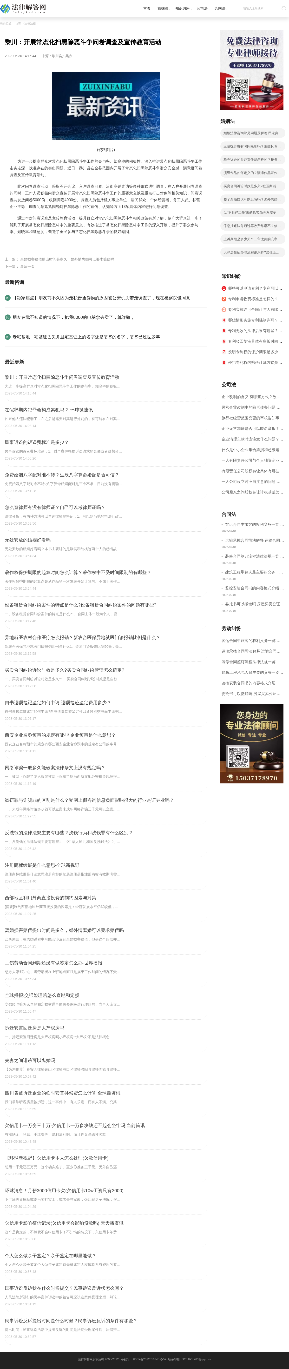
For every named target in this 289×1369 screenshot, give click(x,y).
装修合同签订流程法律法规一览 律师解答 (254, 557)
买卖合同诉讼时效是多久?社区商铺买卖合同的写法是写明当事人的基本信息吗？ (252, 187)
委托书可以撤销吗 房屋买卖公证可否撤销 (254, 605)
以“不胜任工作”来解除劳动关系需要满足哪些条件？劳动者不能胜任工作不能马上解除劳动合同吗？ (252, 214)
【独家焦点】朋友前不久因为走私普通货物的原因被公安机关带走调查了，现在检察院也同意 (101, 297)
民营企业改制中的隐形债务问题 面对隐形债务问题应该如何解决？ (251, 409)
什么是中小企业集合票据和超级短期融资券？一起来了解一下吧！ (252, 451)
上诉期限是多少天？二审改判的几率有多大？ (252, 240)
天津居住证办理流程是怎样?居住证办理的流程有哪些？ (251, 253)
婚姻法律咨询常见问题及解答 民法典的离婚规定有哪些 (252, 134)
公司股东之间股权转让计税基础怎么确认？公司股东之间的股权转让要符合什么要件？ (252, 494)
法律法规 (30, 23)
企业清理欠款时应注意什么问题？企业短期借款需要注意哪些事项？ (252, 441)
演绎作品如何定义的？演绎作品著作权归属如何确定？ (252, 174)
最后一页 (27, 266)
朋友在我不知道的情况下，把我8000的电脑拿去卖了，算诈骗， (74, 317)
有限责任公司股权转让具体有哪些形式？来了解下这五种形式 (252, 472)
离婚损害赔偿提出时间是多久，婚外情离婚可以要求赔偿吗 (67, 259)
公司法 (202, 8)
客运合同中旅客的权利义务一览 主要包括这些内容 (254, 525)
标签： (15, 243)
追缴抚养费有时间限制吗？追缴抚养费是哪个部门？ (252, 147)
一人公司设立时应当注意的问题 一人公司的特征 (251, 483)
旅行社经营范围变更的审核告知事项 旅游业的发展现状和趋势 (252, 419)
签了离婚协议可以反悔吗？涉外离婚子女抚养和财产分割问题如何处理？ (252, 200)
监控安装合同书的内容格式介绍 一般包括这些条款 (254, 589)
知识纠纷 (182, 8)
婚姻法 (163, 8)
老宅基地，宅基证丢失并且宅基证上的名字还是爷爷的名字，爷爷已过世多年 (86, 336)
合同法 (220, 8)
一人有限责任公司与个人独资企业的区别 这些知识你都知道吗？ (252, 462)
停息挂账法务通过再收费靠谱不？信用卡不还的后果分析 (252, 227)
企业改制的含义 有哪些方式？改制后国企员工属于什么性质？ (251, 398)
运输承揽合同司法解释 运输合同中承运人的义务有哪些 (254, 541)
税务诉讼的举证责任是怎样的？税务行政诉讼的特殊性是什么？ (252, 161)
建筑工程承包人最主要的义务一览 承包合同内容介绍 (254, 573)
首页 (147, 8)
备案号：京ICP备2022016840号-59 (143, 1359)
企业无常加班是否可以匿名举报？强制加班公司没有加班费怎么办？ (252, 430)
